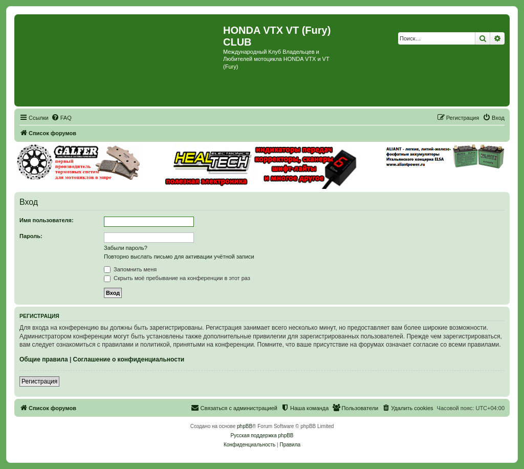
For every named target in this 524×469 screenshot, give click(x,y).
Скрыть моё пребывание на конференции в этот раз (177, 278)
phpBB (244, 426)
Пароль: (30, 236)
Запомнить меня (130, 269)
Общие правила (43, 359)
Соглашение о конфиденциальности (129, 359)
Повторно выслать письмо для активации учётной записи (179, 256)
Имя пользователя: (46, 220)
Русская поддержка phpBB (261, 435)
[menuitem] (61, 118)
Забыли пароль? (125, 248)
